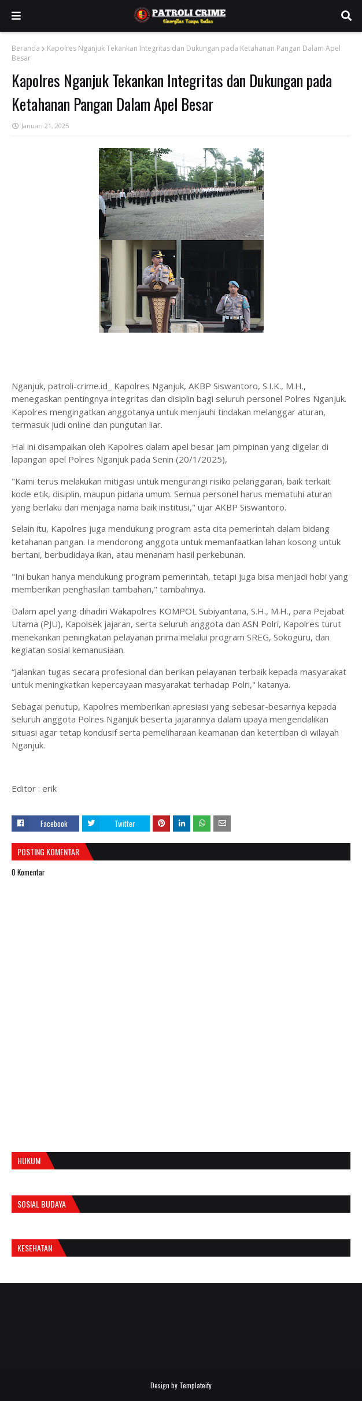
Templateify (195, 1385)
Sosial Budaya (41, 1204)
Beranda (26, 48)
